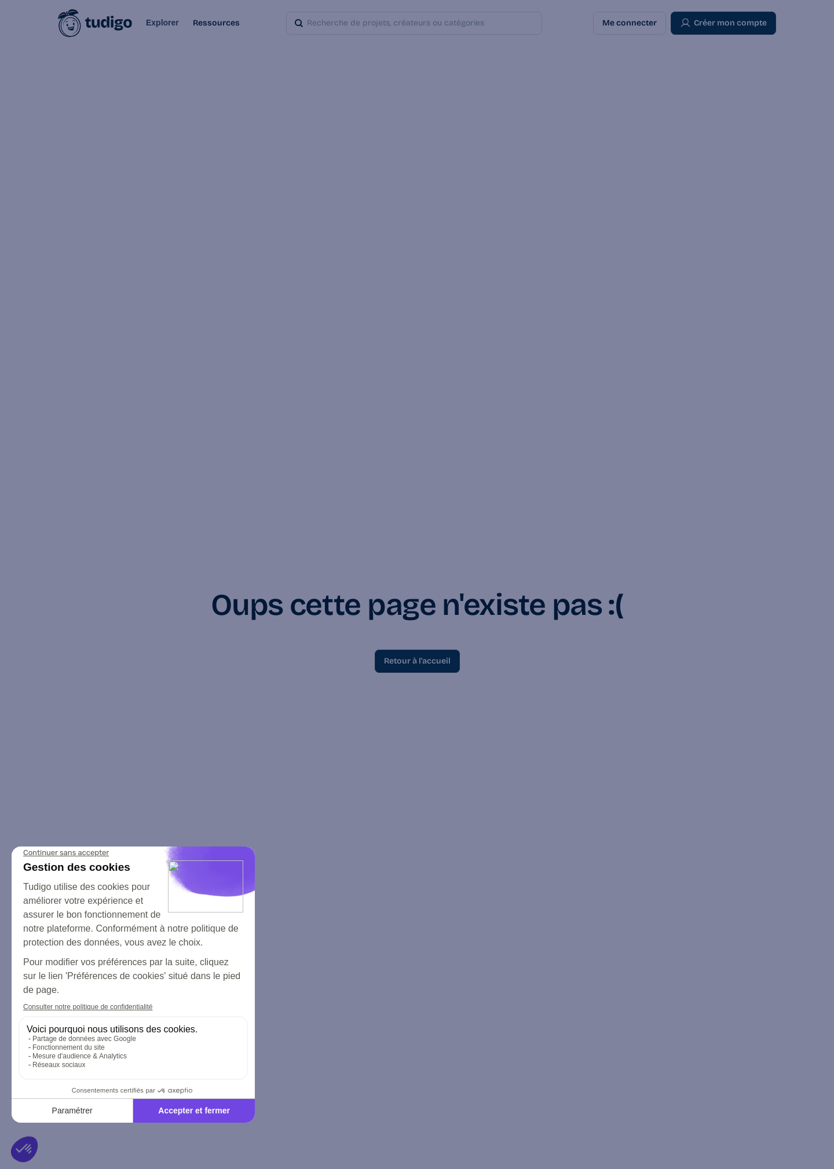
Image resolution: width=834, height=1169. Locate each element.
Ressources (216, 23)
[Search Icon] (397, 23)
